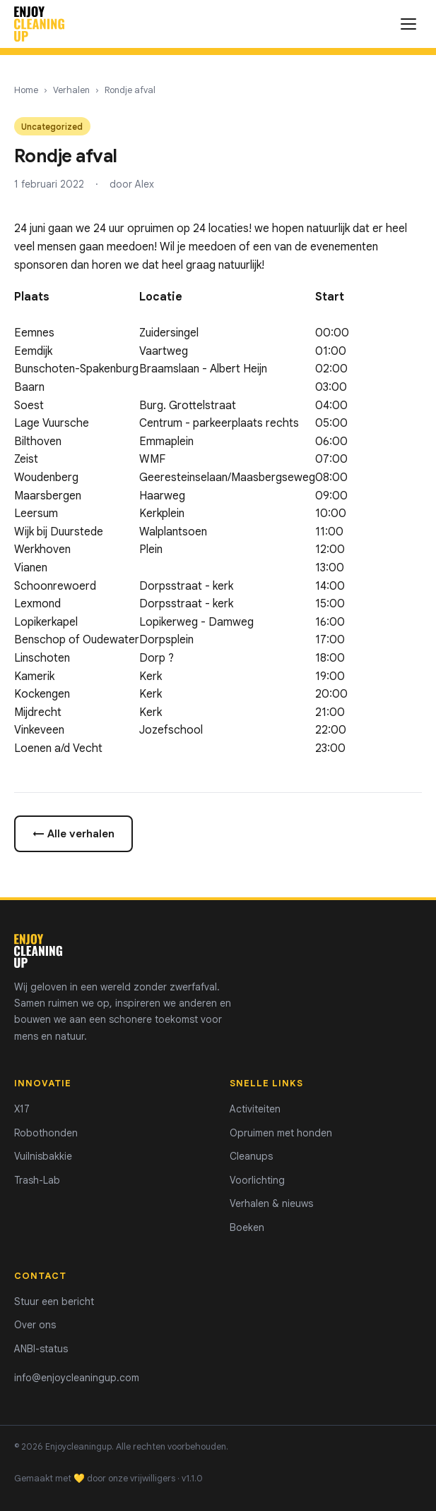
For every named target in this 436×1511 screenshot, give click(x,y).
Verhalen (71, 90)
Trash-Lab (37, 1180)
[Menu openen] (408, 24)
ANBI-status (41, 1348)
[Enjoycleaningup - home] (39, 24)
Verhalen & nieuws (271, 1203)
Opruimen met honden (281, 1133)
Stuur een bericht (54, 1301)
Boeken (247, 1227)
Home (26, 90)
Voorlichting (257, 1180)
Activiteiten (255, 1109)
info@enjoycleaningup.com (76, 1377)
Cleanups (251, 1156)
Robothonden (46, 1133)
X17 (22, 1109)
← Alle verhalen (73, 833)
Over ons (35, 1324)
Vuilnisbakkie (43, 1156)
